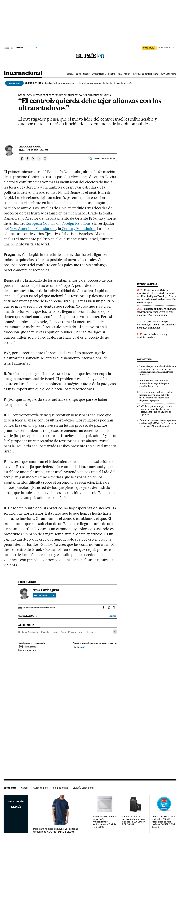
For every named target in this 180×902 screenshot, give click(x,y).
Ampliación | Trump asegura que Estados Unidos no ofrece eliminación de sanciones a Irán (78, 83)
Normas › (112, 616)
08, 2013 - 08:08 (37, 150)
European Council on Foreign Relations (58, 223)
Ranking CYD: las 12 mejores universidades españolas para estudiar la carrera (154, 383)
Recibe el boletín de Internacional (39, 607)
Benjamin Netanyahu (28, 632)
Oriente (111, 74)
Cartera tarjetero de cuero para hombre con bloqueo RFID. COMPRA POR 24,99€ (133, 820)
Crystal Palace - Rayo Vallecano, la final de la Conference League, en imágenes (156, 324)
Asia (119, 74)
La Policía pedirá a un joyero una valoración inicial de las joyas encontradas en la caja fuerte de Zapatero (155, 410)
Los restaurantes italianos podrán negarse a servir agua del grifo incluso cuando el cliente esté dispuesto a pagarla (156, 396)
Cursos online (40, 787)
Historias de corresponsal (145, 74)
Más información (27, 650)
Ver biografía (44, 595)
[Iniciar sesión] (166, 48)
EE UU (78, 74)
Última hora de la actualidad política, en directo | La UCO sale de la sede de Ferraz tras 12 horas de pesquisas (157, 423)
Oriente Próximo (68, 632)
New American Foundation (32, 228)
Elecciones (91, 632)
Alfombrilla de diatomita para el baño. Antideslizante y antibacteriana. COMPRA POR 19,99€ (105, 821)
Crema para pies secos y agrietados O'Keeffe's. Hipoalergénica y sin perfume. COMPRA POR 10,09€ (163, 821)
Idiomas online (60, 787)
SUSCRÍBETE (148, 48)
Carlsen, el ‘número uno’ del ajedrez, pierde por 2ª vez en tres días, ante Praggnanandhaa (156, 312)
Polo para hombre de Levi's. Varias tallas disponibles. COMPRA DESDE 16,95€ (55, 830)
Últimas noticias (168, 74)
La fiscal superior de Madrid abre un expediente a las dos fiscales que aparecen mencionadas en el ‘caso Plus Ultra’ (157, 370)
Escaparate (10, 787)
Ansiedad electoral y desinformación (152, 336)
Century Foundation (78, 228)
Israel (55, 632)
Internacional (23, 73)
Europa (70, 74)
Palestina (45, 632)
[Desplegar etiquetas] (115, 631)
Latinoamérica (99, 74)
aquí (82, 647)
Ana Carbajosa (30, 146)
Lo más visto (144, 359)
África (127, 74)
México (86, 74)
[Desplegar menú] (6, 56)
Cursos (25, 787)
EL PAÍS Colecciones (84, 787)
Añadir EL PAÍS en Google (104, 158)
